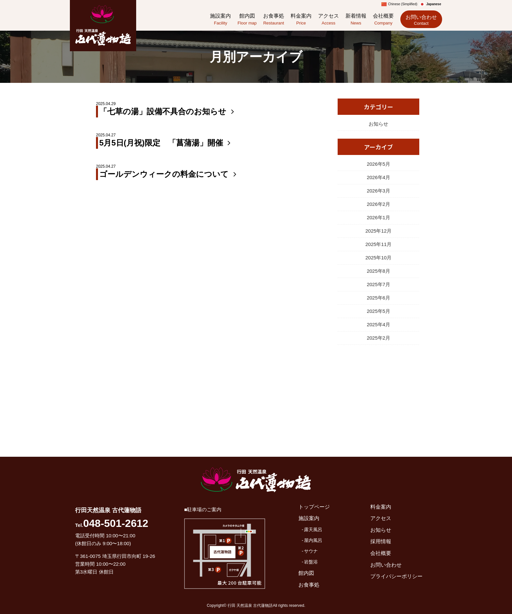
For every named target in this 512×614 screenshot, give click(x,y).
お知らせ (378, 124)
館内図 (247, 20)
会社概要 (383, 20)
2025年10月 (378, 257)
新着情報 (355, 20)
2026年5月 (378, 164)
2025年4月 (378, 324)
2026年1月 (378, 217)
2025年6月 (378, 297)
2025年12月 (378, 231)
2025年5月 (378, 311)
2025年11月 (378, 244)
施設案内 (220, 20)
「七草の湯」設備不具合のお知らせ (168, 111)
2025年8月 (378, 271)
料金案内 (301, 20)
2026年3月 (378, 190)
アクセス (328, 20)
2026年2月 (378, 204)
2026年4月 (378, 177)
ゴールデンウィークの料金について (169, 174)
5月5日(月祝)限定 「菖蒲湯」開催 (166, 142)
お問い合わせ (421, 20)
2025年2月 (378, 338)
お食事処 (273, 20)
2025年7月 (378, 284)
